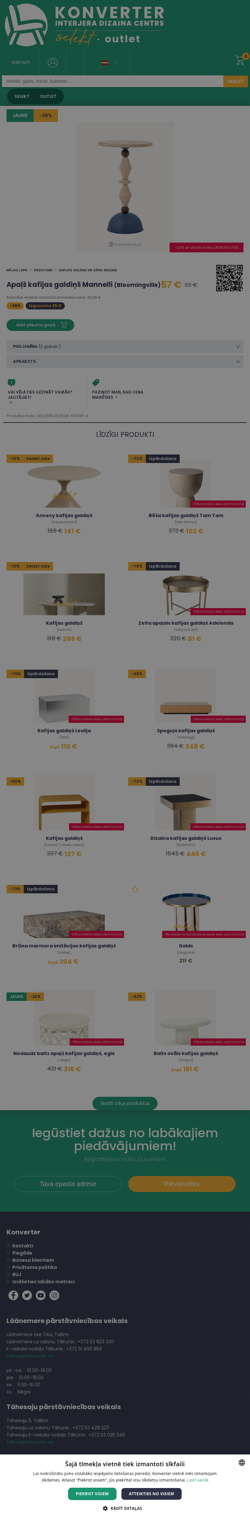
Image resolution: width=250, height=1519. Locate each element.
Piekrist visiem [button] (92, 1494)
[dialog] (125, 759)
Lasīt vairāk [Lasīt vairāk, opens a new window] (198, 1480)
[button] (125, 1508)
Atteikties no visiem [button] (151, 1494)
